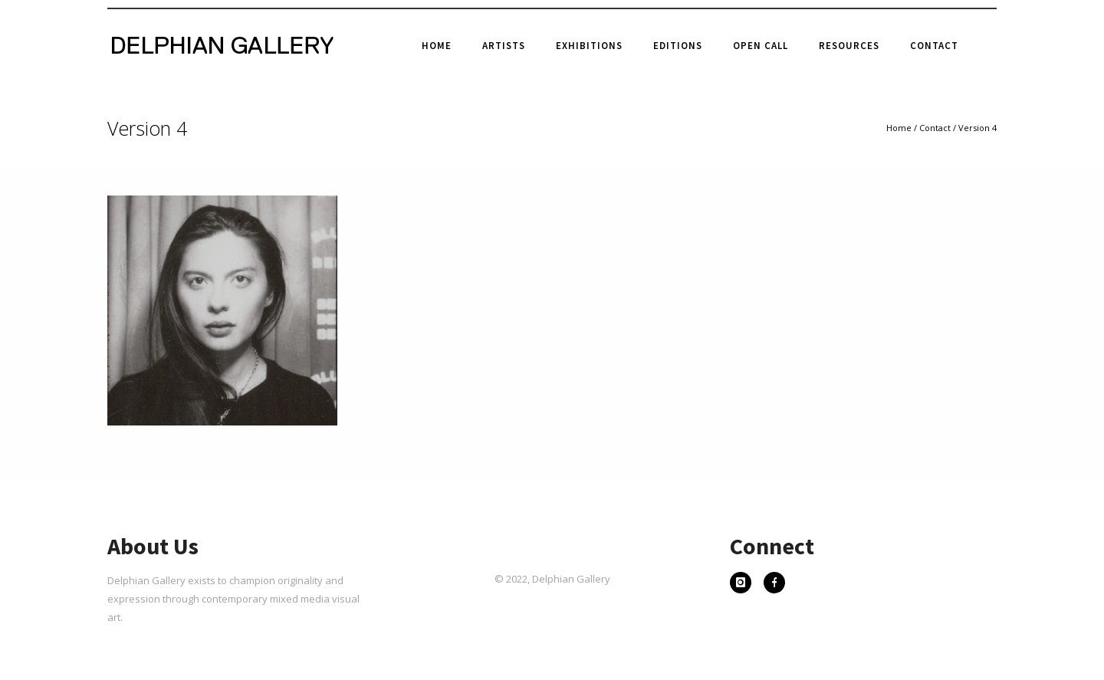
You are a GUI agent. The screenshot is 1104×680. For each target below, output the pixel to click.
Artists (503, 45)
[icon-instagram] (744, 584)
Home (437, 45)
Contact (934, 45)
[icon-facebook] (774, 584)
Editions (677, 45)
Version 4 (977, 127)
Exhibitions (589, 45)
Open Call (760, 45)
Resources (849, 45)
